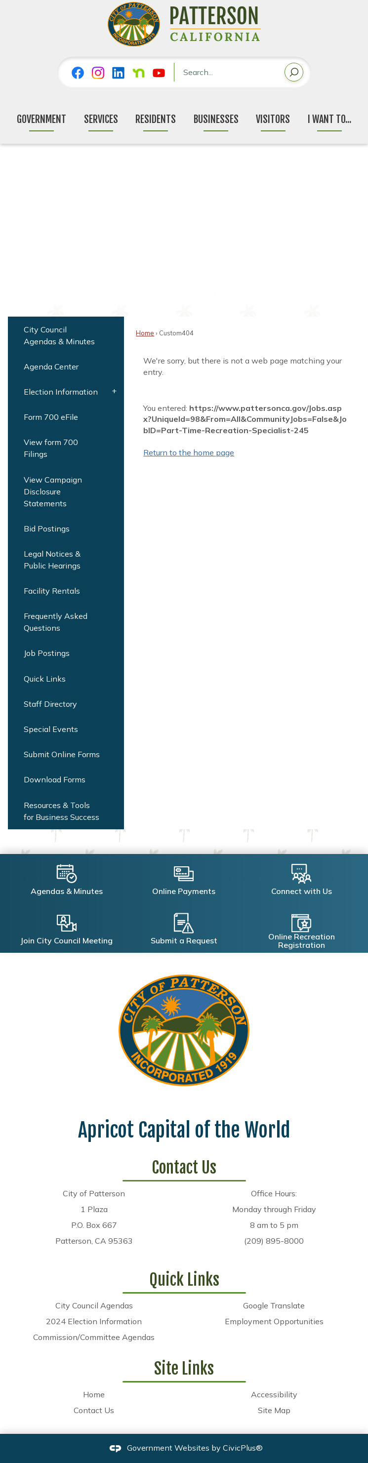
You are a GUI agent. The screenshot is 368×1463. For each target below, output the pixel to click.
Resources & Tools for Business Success (61, 811)
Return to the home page (188, 452)
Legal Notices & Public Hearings (52, 559)
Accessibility (274, 1394)
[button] (294, 73)
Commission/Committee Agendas (94, 1337)
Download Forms (54, 779)
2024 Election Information (94, 1321)
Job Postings (47, 653)
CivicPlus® (243, 1448)
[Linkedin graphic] (118, 72)
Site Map (274, 1410)
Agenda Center (51, 366)
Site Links (184, 1369)
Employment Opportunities (274, 1321)
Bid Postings (47, 528)
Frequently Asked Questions (55, 622)
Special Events (51, 729)
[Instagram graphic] (98, 72)
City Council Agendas (94, 1305)
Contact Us (94, 1410)
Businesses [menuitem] (216, 119)
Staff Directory (50, 704)
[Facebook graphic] (78, 72)
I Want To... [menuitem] (329, 119)
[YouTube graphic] (159, 72)
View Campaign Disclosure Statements (53, 491)
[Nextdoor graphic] (138, 72)
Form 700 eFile (51, 417)
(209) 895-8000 (274, 1241)
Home (145, 333)
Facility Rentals (52, 591)
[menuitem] (66, 335)
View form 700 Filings (51, 448)
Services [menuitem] (101, 119)
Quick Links (45, 679)
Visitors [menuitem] (273, 119)
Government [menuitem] (41, 119)
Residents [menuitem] (155, 119)
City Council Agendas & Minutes (59, 335)
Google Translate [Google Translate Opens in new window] (274, 1305)
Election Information (61, 392)
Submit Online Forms (62, 754)
